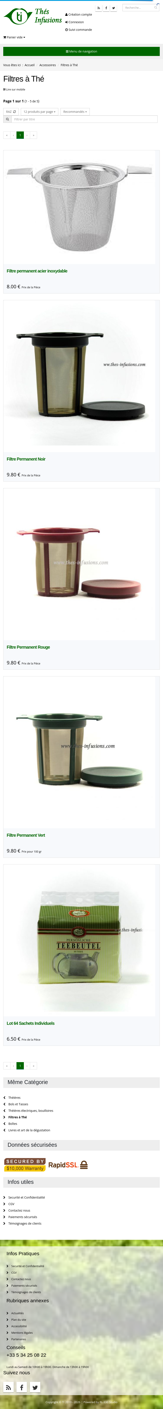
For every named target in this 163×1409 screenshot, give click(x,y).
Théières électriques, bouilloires (28, 1111)
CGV (8, 1204)
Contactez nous (16, 1210)
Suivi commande (78, 30)
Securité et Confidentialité (24, 1197)
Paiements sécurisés (20, 1217)
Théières (11, 1098)
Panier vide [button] (14, 37)
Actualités (15, 1313)
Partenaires (16, 1339)
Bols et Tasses (15, 1104)
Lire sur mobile (15, 89)
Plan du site (16, 1320)
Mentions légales (20, 1333)
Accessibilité (17, 1326)
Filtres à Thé (15, 1117)
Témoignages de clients (22, 1223)
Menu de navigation (81, 51)
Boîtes (10, 1124)
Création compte (78, 14)
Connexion (74, 22)
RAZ (11, 112)
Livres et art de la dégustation (26, 1130)
